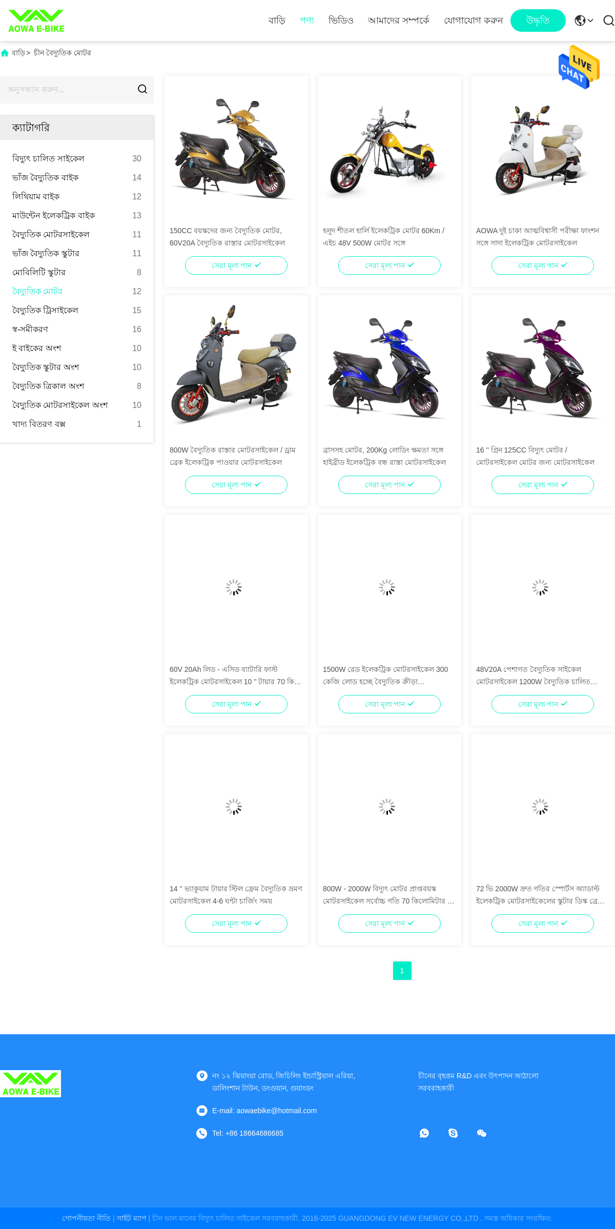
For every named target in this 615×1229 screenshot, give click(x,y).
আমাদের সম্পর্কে (398, 20)
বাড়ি (277, 20)
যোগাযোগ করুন (473, 20)
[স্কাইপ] (460, 1133)
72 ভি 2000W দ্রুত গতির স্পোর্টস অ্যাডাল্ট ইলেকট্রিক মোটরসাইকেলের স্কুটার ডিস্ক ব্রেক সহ (539, 901)
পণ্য (307, 20)
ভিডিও (341, 20)
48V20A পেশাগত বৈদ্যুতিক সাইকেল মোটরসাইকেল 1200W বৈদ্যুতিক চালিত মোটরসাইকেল (533, 681)
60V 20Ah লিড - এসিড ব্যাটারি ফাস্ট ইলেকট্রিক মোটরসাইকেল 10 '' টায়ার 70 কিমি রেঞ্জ (235, 681)
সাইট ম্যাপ (132, 1218)
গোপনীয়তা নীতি (86, 1218)
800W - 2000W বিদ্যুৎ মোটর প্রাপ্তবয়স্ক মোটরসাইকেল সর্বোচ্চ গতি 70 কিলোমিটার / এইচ (386, 901)
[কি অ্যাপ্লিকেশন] (431, 1133)
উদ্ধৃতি (538, 20)
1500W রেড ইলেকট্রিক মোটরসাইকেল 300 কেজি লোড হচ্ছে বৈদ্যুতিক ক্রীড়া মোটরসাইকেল (385, 681)
